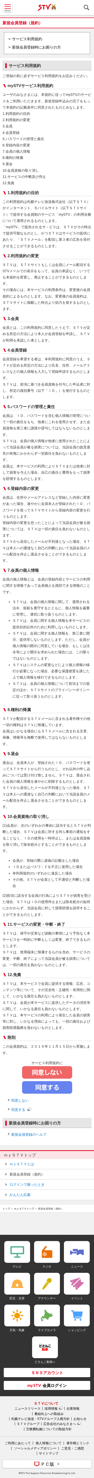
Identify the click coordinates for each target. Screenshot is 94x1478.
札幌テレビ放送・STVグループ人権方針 (40, 1419)
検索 (86, 7)
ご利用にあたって (18, 1443)
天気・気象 (17, 1330)
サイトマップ (48, 1453)
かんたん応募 (20, 1195)
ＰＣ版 (47, 1464)
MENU (7, 7)
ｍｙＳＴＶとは (22, 1164)
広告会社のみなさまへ (59, 1424)
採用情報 (51, 1408)
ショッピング (77, 1330)
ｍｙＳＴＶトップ (20, 1155)
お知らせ (79, 1419)
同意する (18, 1110)
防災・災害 (17, 1298)
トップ (6, 1208)
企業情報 (72, 1408)
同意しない (20, 1100)
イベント (77, 1298)
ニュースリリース (28, 1408)
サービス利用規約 (27, 39)
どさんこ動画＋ (45, 1362)
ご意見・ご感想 (72, 1448)
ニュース (77, 1266)
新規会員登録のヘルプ (28, 1134)
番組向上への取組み (49, 1414)
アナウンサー (47, 1298)
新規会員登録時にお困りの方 (36, 47)
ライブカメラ (47, 1330)
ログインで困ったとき (27, 1185)
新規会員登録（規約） (27, 1174)
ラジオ (46, 1266)
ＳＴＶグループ (28, 1424)
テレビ (17, 1266)
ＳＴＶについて (46, 1403)
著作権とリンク (77, 1443)
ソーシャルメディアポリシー (35, 1448)
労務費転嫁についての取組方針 (49, 1429)
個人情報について (49, 1443)
